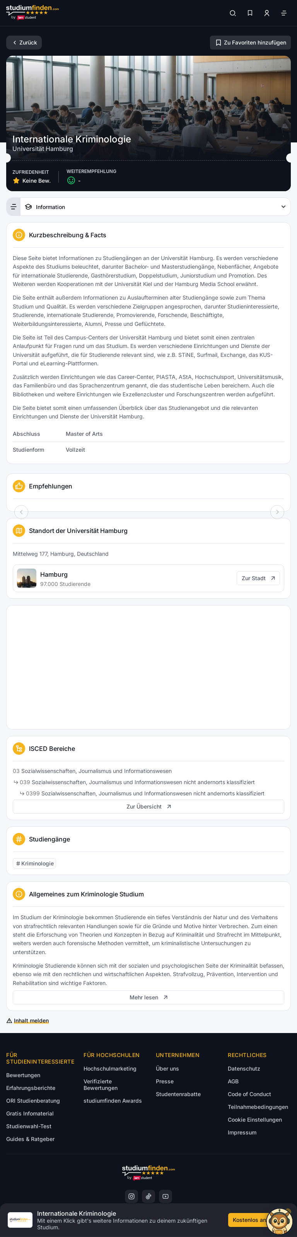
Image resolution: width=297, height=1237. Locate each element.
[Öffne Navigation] (284, 13)
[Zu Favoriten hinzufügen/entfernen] (250, 43)
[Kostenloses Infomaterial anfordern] (258, 1220)
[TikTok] (148, 1196)
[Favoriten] (250, 13)
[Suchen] (233, 13)
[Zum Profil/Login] (267, 13)
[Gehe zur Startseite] (32, 13)
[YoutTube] (165, 1196)
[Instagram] (131, 1196)
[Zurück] (24, 43)
